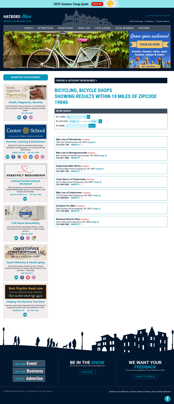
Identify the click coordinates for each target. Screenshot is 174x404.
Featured (144, 28)
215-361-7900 (62, 158)
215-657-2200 (33, 153)
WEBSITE (75, 145)
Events (28, 28)
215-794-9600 (62, 211)
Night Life (84, 28)
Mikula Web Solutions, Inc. (18, 391)
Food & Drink (102, 28)
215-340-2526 (62, 184)
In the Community (136, 21)
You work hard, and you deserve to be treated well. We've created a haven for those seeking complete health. (25, 108)
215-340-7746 (62, 171)
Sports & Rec (65, 28)
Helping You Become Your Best (26, 301)
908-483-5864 (27, 234)
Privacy (148, 392)
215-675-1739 (62, 145)
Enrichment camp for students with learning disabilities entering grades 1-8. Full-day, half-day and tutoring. (25, 147)
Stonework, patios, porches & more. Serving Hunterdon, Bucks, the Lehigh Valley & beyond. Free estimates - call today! (25, 268)
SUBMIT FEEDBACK (145, 376)
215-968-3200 (62, 224)
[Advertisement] (105, 239)
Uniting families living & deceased (25, 182)
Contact (133, 392)
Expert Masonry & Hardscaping (26, 262)
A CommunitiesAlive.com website (158, 16)
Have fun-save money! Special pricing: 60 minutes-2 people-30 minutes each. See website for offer (25, 306)
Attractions (45, 28)
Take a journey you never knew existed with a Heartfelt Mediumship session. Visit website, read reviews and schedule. (25, 189)
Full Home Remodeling (25, 223)
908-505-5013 (27, 273)
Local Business (124, 28)
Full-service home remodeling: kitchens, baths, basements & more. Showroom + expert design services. (25, 229)
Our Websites (123, 392)
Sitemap (140, 392)
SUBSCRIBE (87, 372)
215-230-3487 (27, 113)
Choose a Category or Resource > (76, 80)
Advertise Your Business (25, 77)
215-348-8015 (62, 198)
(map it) (91, 142)
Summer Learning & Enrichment (25, 141)
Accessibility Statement (161, 392)
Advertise (150, 21)
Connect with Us (162, 21)
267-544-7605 (35, 195)
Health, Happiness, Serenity (26, 102)
